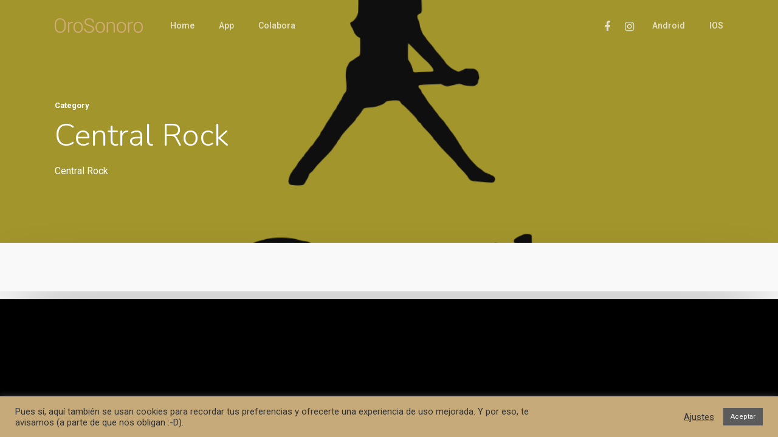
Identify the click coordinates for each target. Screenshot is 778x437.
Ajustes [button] (699, 417)
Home (182, 25)
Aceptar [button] (743, 417)
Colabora (276, 25)
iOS (716, 25)
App (226, 25)
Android (668, 25)
